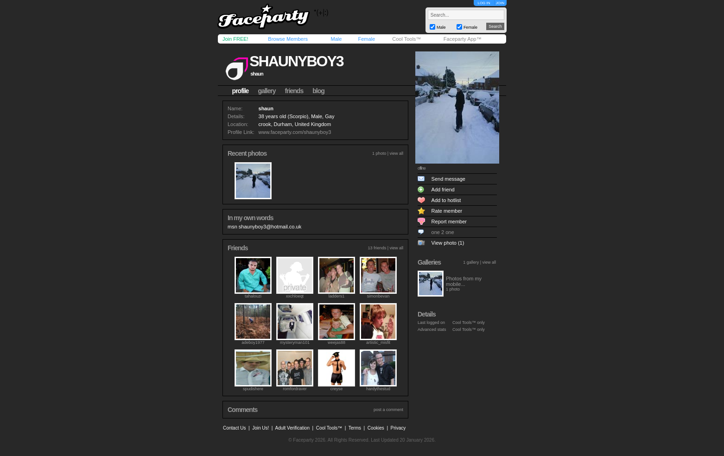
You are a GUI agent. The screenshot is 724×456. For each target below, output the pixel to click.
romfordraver (295, 388)
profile (240, 91)
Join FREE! (235, 39)
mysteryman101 (295, 342)
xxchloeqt (295, 296)
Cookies (376, 428)
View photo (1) (448, 243)
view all (396, 153)
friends (294, 91)
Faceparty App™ (463, 39)
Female (366, 39)
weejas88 (336, 342)
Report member (449, 221)
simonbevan (378, 296)
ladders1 (337, 296)
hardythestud (378, 388)
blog (318, 91)
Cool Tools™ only (468, 322)
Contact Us (234, 428)
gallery (266, 91)
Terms (355, 428)
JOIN (500, 3)
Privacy (398, 428)
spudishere (253, 388)
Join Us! (260, 428)
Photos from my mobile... (464, 281)
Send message (448, 179)
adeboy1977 (253, 342)
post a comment (388, 409)
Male (336, 39)
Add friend (443, 189)
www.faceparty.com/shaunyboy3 (295, 132)
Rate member (447, 211)
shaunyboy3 (296, 61)
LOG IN (483, 3)
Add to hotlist (446, 200)
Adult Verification (292, 428)
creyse (336, 388)
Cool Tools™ (406, 39)
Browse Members (288, 39)
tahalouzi (253, 296)
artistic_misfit (378, 342)
